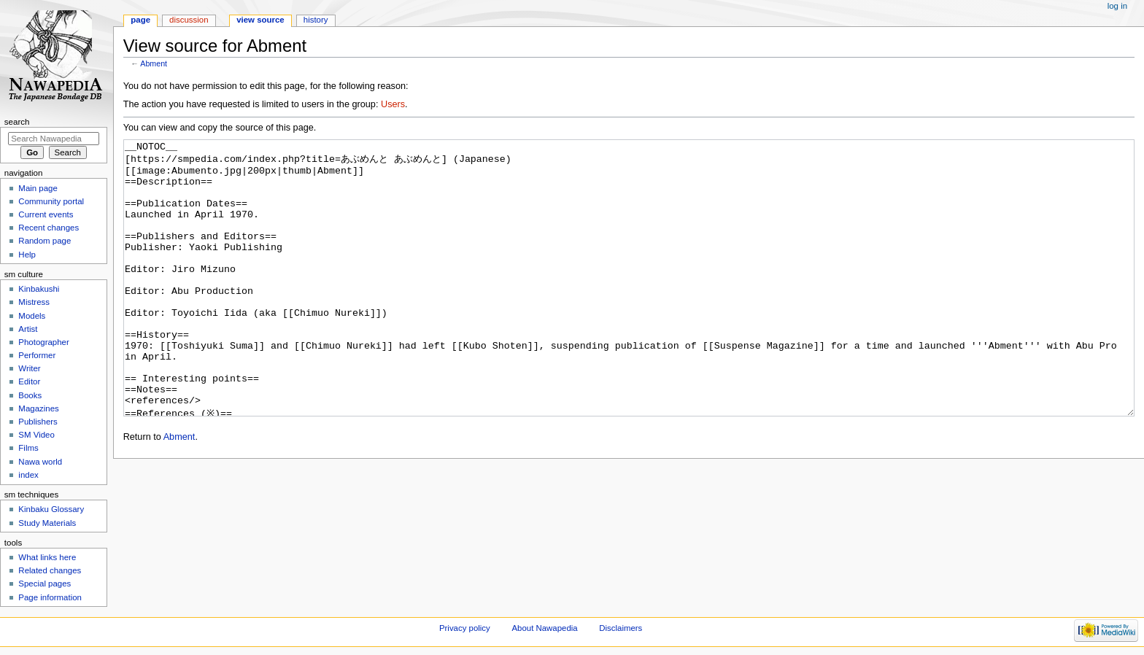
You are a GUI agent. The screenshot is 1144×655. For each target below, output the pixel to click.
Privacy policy (464, 628)
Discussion (188, 19)
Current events (45, 214)
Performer (36, 355)
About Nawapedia (544, 628)
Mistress (34, 302)
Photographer (43, 342)
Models (31, 315)
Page (140, 19)
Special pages (44, 583)
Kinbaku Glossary (51, 509)
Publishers (37, 421)
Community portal (51, 201)
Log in (1117, 5)
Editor (29, 381)
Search (17, 121)
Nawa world (40, 461)
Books (30, 395)
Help (27, 254)
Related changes (49, 570)
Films (28, 447)
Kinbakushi (38, 288)
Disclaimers (620, 628)
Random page (44, 240)
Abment (153, 63)
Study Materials (47, 523)
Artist (27, 329)
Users (393, 104)
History (316, 19)
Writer (29, 368)
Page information (50, 597)
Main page (38, 188)
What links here (47, 557)
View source (260, 19)
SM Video (36, 434)
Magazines (38, 408)
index (28, 474)
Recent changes (48, 227)
